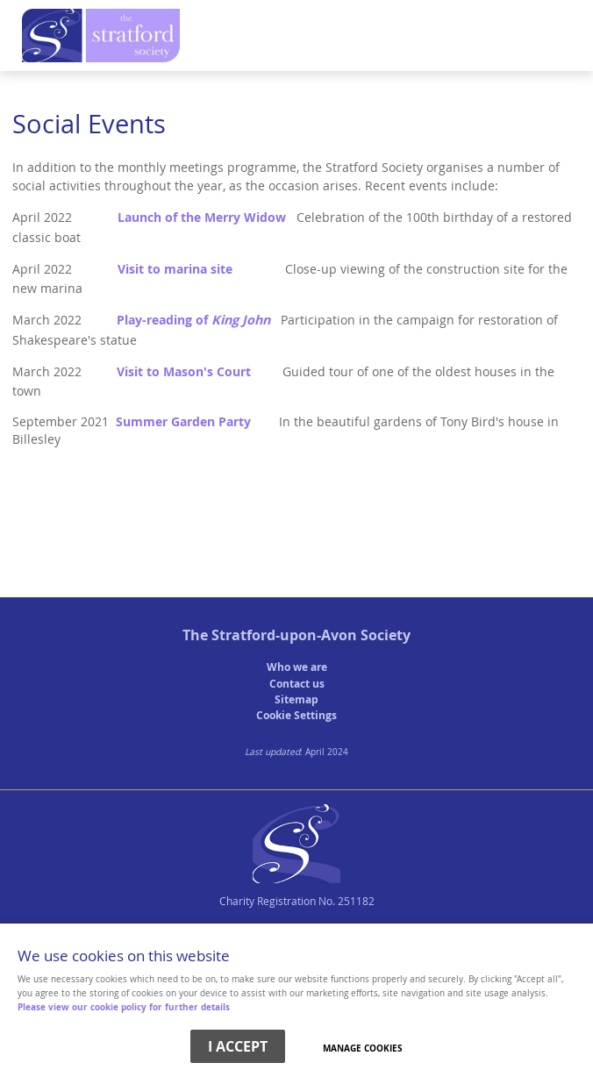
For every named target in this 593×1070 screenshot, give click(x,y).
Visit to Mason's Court (184, 372)
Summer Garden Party (183, 422)
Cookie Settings (296, 715)
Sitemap (296, 699)
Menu (292, 41)
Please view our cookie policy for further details (124, 1007)
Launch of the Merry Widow (202, 217)
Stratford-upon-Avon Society (311, 635)
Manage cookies (363, 1048)
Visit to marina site (175, 269)
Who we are (297, 667)
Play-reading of (193, 320)
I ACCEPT (238, 1046)
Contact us (297, 683)
